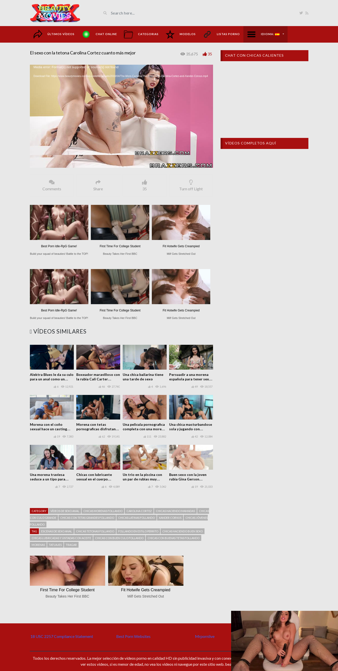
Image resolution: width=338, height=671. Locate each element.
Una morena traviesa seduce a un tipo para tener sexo (47, 479)
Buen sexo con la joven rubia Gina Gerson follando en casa (188, 479)
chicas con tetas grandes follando (87, 517)
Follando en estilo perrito (138, 531)
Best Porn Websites (133, 636)
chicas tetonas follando (95, 531)
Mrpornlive (205, 636)
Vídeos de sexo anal (64, 511)
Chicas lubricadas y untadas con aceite (61, 538)
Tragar (71, 544)
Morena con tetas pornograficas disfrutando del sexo (98, 429)
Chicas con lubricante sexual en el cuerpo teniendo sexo (94, 479)
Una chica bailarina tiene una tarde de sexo (143, 376)
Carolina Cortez (139, 511)
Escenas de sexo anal (56, 531)
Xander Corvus (170, 517)
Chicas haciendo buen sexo (182, 531)
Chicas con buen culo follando (119, 538)
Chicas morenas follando (102, 511)
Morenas (38, 544)
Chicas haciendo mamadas (175, 511)
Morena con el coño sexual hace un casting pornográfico (48, 429)
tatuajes (55, 544)
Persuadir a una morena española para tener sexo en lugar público (190, 379)
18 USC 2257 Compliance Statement (61, 636)
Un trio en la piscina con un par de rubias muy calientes (142, 479)
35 (210, 53)
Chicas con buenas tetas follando (173, 538)
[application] (121, 116)
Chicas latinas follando (136, 517)
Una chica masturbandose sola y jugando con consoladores (190, 429)
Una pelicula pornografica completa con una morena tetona (144, 429)
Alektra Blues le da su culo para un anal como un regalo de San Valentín (52, 379)
